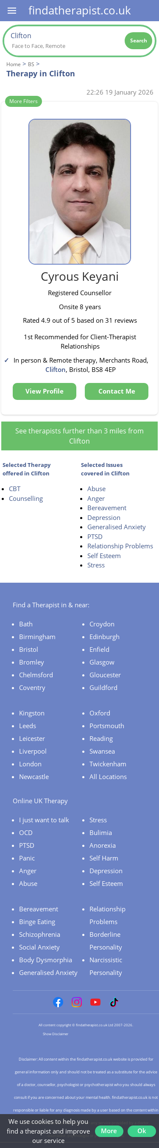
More (109, 1130)
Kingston (32, 713)
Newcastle (34, 776)
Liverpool (33, 751)
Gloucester (105, 674)
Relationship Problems (120, 546)
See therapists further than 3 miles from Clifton (79, 436)
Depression (103, 517)
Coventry (32, 687)
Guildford (103, 687)
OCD (26, 832)
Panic (27, 858)
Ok (141, 1130)
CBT (14, 488)
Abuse (96, 488)
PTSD (95, 536)
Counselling (26, 498)
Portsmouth (106, 725)
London (30, 764)
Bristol (28, 649)
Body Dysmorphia (45, 959)
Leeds (27, 725)
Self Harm (103, 858)
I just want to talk (44, 820)
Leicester (32, 738)
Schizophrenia (39, 934)
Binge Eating (37, 921)
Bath (26, 624)
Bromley (31, 662)
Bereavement (106, 507)
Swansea (102, 751)
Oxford (99, 713)
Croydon (101, 624)
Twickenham (107, 764)
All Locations (108, 776)
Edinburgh (104, 636)
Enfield (99, 649)
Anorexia (102, 845)
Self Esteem (104, 555)
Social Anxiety (39, 947)
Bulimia (100, 832)
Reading (101, 738)
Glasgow (101, 662)
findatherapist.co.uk (79, 10)
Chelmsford (36, 674)
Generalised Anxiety (116, 526)
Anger (96, 498)
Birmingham (37, 636)
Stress (96, 565)
